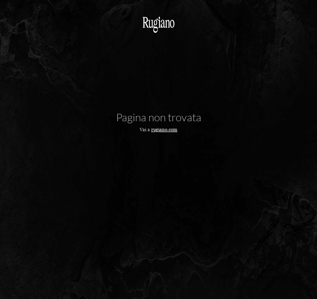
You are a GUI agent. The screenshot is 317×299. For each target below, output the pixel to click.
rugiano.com (164, 129)
